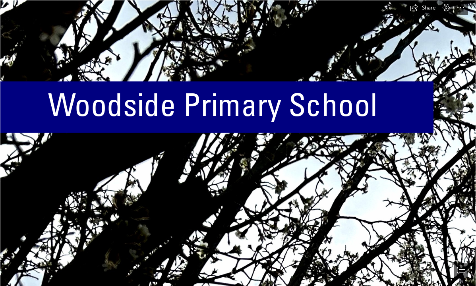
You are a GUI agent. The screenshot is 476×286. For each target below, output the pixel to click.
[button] (423, 7)
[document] (238, 143)
